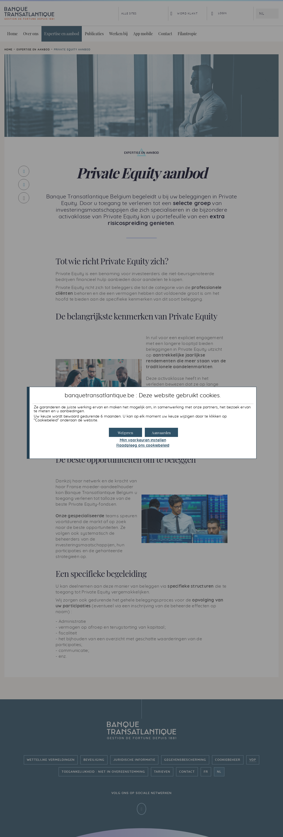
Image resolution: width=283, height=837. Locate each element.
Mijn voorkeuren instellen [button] (143, 440)
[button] (161, 432)
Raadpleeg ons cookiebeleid (142, 445)
